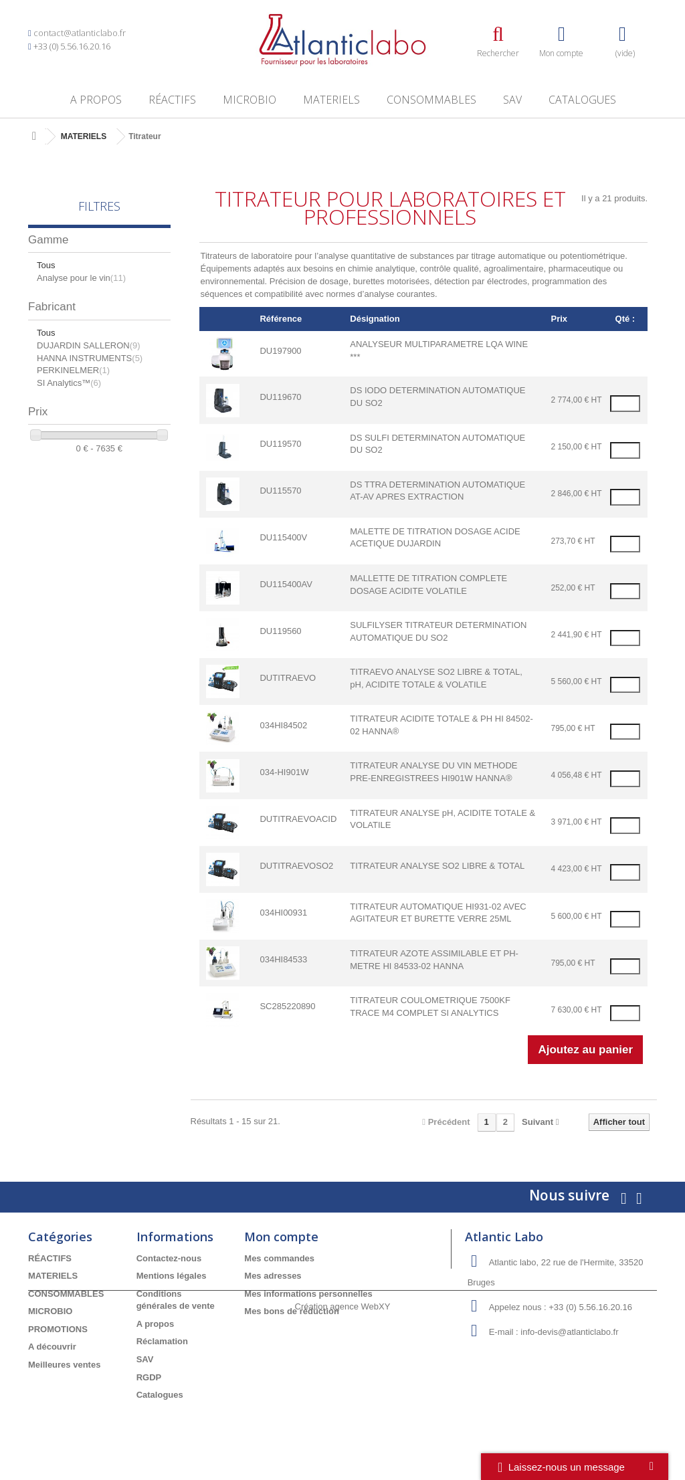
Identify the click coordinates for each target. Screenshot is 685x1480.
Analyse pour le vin (81, 278)
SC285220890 (287, 1006)
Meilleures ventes (64, 1365)
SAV (512, 99)
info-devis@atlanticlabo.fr (569, 1332)
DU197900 (280, 351)
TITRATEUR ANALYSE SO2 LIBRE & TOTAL (437, 866)
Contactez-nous (169, 1258)
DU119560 (280, 631)
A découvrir (52, 1347)
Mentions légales (171, 1276)
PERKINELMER (73, 370)
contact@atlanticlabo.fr (79, 33)
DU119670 (280, 397)
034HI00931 (283, 913)
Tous (46, 265)
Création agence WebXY (343, 1443)
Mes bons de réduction (291, 1311)
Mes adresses (272, 1276)
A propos (96, 99)
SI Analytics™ (69, 383)
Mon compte (281, 1237)
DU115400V (283, 537)
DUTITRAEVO (288, 678)
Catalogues (582, 99)
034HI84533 (283, 959)
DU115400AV (286, 584)
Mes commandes (279, 1258)
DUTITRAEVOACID (298, 819)
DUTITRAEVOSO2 (296, 866)
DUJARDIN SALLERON (88, 345)
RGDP (149, 1377)
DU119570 (280, 444)
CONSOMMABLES (431, 99)
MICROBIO (249, 99)
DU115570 (280, 491)
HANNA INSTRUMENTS (89, 358)
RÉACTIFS (172, 99)
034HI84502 (283, 725)
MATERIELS (331, 99)
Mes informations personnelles (308, 1294)
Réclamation (162, 1341)
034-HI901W (284, 772)
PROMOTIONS (58, 1329)
